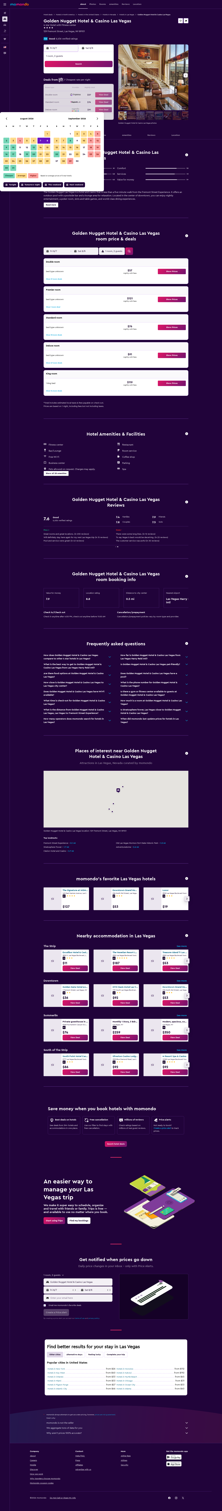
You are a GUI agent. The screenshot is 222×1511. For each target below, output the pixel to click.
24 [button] (72, 102)
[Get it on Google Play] (174, 1457)
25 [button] (79, 102)
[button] (5, 4)
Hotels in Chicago (125, 1381)
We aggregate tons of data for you (117, 1428)
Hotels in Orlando (55, 1377)
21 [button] (100, 95)
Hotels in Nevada (109, 14)
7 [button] (99, 81)
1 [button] (106, 75)
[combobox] (80, 1282)
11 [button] (79, 88)
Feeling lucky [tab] (94, 1355)
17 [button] (72, 95)
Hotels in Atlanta (124, 1389)
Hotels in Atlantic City (57, 1389)
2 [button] (65, 81)
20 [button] (92, 95)
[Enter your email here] (80, 1298)
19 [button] (86, 95)
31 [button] (72, 109)
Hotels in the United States (88, 14)
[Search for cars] (5, 25)
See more (182, 946)
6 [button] (92, 81)
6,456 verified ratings (67, 39)
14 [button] (100, 88)
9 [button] (65, 88)
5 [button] (86, 81)
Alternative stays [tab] (74, 1355)
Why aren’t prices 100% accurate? (117, 1433)
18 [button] (79, 95)
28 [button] (99, 102)
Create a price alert (162, 1128)
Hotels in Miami (54, 1381)
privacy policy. (94, 1318)
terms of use (80, 1318)
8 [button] (106, 81)
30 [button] (65, 109)
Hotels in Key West (56, 1373)
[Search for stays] (5, 19)
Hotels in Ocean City (126, 1385)
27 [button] (93, 102)
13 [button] (93, 88)
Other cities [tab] (54, 1355)
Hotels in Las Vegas (126, 14)
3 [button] (72, 81)
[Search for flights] (5, 13)
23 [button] (65, 102)
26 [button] (86, 102)
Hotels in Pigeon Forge (58, 1385)
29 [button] (106, 102)
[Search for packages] (5, 31)
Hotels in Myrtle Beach (127, 1377)
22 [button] (106, 95)
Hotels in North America (65, 14)
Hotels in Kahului (124, 1373)
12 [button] (86, 88)
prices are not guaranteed (105, 1414)
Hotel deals (48, 14)
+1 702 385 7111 (51, 35)
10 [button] (72, 88)
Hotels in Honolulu (125, 1369)
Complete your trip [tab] (116, 1355)
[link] (75, 968)
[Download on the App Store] (174, 1463)
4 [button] (79, 81)
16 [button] (65, 95)
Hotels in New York (56, 1369)
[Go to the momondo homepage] (19, 4)
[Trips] (5, 39)
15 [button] (106, 88)
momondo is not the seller (117, 1423)
